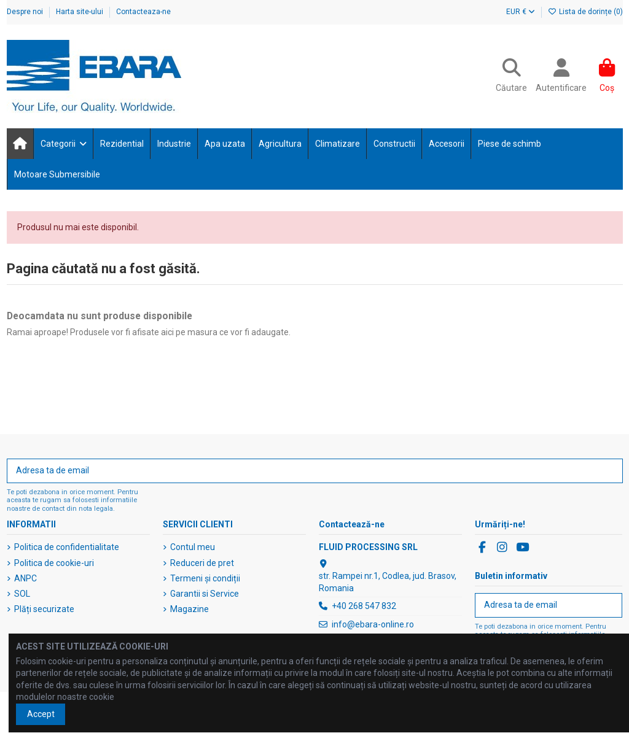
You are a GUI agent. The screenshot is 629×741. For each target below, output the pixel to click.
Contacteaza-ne (143, 11)
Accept (41, 714)
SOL (22, 594)
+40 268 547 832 (364, 606)
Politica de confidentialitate (66, 547)
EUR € (520, 11)
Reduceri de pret (202, 563)
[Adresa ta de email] (302, 471)
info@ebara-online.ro (373, 624)
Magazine (189, 609)
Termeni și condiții (205, 578)
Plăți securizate (44, 609)
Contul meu (192, 547)
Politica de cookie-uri (54, 563)
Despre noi (26, 11)
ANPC (25, 578)
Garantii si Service (204, 594)
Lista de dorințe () (585, 11)
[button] (63, 143)
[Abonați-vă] (609, 471)
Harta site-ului (80, 11)
